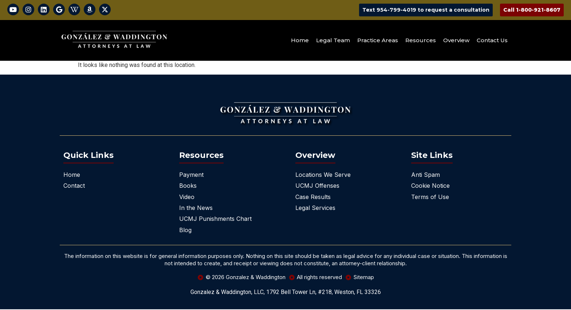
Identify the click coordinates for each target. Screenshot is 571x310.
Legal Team (333, 40)
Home (300, 40)
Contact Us (492, 40)
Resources (420, 40)
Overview (456, 40)
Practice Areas (377, 40)
